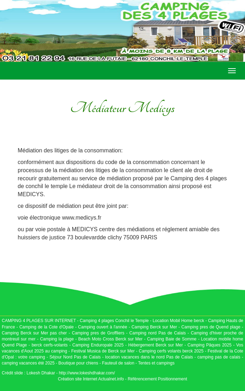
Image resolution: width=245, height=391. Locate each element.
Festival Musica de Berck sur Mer (103, 351)
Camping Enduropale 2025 (97, 345)
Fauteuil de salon (118, 363)
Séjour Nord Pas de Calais (75, 357)
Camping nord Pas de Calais (157, 333)
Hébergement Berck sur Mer (155, 345)
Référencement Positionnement (157, 379)
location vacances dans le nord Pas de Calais (148, 357)
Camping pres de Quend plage (210, 327)
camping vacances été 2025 (28, 363)
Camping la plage (57, 339)
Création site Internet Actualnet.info (91, 379)
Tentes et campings (156, 363)
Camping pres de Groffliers (98, 333)
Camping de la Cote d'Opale (46, 327)
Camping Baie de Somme (172, 339)
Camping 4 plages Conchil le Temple (114, 320)
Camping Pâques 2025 (209, 345)
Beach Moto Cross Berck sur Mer (110, 339)
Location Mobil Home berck (179, 320)
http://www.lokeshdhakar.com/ (87, 372)
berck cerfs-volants (49, 345)
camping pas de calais (218, 357)
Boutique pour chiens (78, 363)
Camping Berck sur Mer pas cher (34, 333)
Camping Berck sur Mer (154, 327)
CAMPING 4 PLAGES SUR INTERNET (39, 320)
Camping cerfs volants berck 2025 (171, 351)
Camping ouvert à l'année (102, 327)
